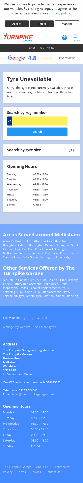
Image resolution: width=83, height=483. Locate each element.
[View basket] (64, 37)
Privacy (7, 472)
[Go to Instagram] (35, 318)
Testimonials (62, 467)
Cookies (36, 472)
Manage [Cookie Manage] (67, 24)
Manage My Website (16, 327)
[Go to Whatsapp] (44, 318)
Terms (21, 472)
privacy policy (59, 13)
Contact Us (53, 472)
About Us (42, 467)
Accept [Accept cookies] (17, 24)
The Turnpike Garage (17, 467)
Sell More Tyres (45, 327)
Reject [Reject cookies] (42, 24)
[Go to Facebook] (26, 318)
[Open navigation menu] (77, 37)
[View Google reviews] (41, 58)
